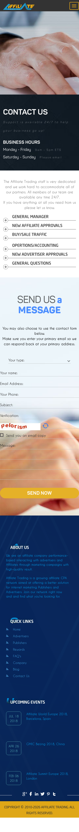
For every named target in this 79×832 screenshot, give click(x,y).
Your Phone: (9, 394)
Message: (8, 445)
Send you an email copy (26, 435)
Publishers (16, 642)
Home (13, 629)
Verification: (9, 415)
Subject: (6, 404)
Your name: (9, 372)
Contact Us (17, 675)
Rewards (15, 649)
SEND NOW (39, 493)
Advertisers (17, 636)
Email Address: (11, 383)
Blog (12, 669)
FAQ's (13, 656)
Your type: (16, 359)
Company (16, 662)
